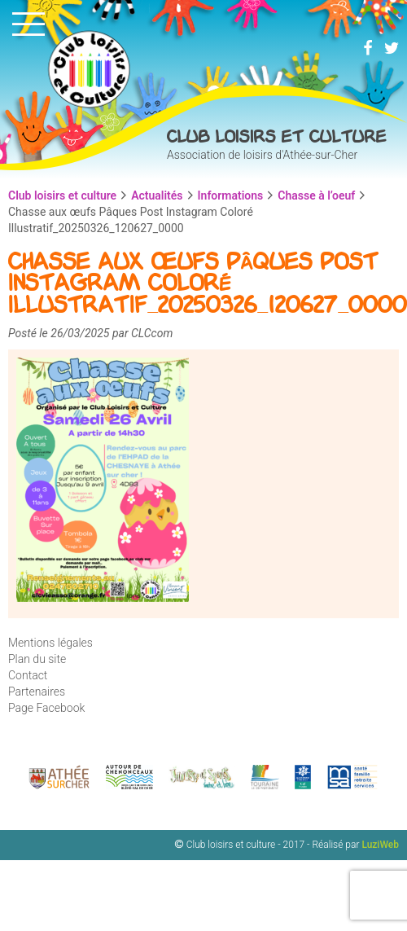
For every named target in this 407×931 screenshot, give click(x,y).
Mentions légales (50, 642)
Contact (27, 675)
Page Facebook (46, 707)
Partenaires (36, 691)
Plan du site (37, 658)
